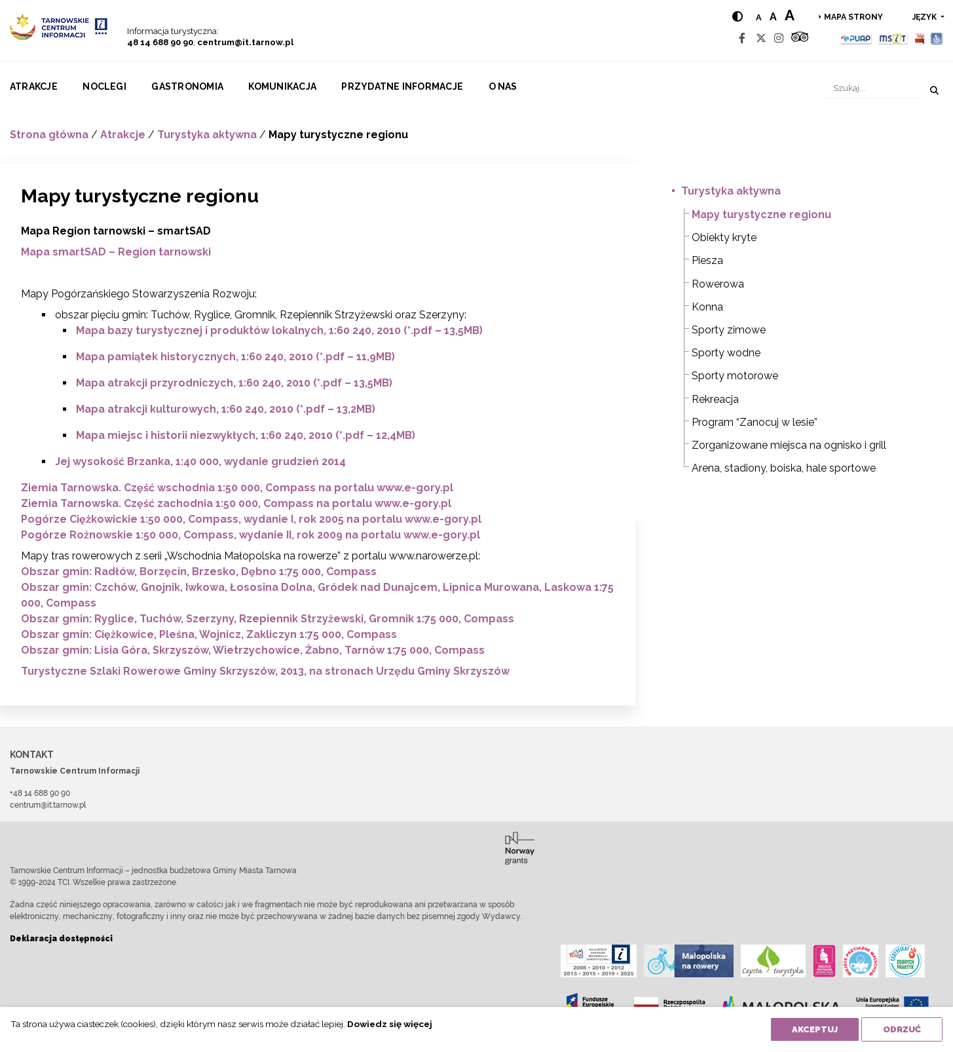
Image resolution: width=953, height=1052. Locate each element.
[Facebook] (742, 38)
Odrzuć (902, 1029)
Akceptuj (815, 1029)
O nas (503, 86)
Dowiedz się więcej (389, 1024)
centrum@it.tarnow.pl (245, 42)
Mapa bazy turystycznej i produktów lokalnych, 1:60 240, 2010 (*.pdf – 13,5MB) (279, 330)
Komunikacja (282, 86)
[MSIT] (893, 38)
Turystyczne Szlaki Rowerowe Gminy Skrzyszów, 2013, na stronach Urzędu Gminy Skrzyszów (265, 671)
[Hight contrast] (737, 16)
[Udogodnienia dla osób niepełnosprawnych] (937, 38)
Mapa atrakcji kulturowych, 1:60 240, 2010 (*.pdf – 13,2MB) (225, 409)
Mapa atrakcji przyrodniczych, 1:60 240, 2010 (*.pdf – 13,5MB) (234, 383)
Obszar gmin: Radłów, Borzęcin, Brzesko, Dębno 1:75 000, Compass (199, 571)
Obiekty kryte (724, 237)
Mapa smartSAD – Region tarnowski (116, 252)
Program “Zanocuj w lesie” (754, 422)
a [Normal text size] (759, 17)
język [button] (925, 17)
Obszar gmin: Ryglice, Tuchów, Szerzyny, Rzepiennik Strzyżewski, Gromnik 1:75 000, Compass (267, 618)
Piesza (707, 260)
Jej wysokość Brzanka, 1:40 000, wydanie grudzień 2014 (200, 461)
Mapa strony (853, 17)
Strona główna (49, 134)
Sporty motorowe (735, 375)
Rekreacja (715, 399)
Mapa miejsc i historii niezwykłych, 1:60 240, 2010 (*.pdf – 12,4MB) (245, 435)
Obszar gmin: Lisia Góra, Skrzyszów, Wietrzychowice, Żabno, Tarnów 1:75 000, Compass (253, 650)
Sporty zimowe (729, 330)
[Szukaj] (873, 88)
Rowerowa (718, 284)
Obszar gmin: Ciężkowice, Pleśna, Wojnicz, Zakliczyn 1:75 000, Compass (209, 634)
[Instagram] (778, 38)
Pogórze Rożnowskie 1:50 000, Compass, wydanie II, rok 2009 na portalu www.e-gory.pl (250, 535)
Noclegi (104, 86)
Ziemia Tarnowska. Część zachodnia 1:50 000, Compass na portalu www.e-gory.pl (236, 503)
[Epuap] (856, 38)
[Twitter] (761, 38)
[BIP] (919, 38)
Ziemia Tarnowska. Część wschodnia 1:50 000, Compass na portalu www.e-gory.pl (237, 487)
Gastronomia (187, 86)
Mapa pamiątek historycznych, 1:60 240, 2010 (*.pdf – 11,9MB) (235, 356)
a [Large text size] (789, 15)
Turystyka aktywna (207, 134)
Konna (707, 307)
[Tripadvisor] (799, 38)
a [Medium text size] (773, 16)
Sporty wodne (726, 353)
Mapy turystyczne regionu (761, 214)
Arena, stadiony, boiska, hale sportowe (784, 468)
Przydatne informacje (402, 86)
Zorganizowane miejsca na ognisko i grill (789, 445)
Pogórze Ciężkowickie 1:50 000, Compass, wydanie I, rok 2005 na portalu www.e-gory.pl (251, 519)
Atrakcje (34, 86)
